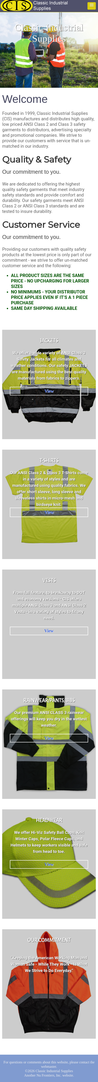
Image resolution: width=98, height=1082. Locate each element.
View (49, 391)
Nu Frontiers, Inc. (48, 1075)
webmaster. (49, 1066)
